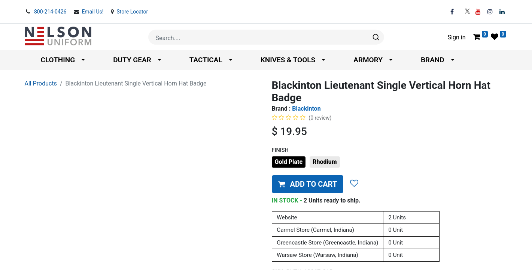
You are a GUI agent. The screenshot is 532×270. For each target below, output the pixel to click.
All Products (41, 83)
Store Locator (132, 12)
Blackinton (306, 108)
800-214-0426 (51, 12)
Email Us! (93, 12)
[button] (308, 184)
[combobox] (266, 37)
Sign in (457, 37)
